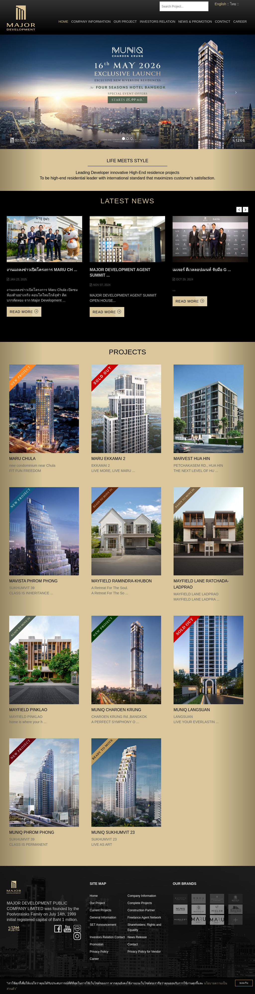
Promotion (96, 944)
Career (240, 21)
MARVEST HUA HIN (192, 459)
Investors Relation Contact (107, 937)
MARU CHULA (22, 459)
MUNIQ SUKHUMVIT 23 (113, 832)
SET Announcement (103, 924)
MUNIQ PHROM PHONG (31, 832)
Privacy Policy (99, 951)
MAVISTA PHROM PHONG (33, 581)
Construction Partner (141, 910)
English (220, 4)
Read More (24, 311)
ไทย (233, 4)
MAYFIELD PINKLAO (28, 710)
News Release (137, 937)
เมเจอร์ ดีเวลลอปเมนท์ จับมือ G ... (202, 270)
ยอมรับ (244, 983)
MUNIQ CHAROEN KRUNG (116, 710)
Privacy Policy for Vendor (144, 951)
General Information (103, 917)
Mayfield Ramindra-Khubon (121, 581)
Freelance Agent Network (144, 917)
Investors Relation (157, 21)
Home (63, 21)
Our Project (125, 21)
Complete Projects (140, 903)
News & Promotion (195, 21)
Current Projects (100, 910)
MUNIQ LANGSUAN (192, 710)
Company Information (91, 21)
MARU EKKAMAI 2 (108, 459)
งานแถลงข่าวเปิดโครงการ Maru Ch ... (42, 270)
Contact (222, 21)
